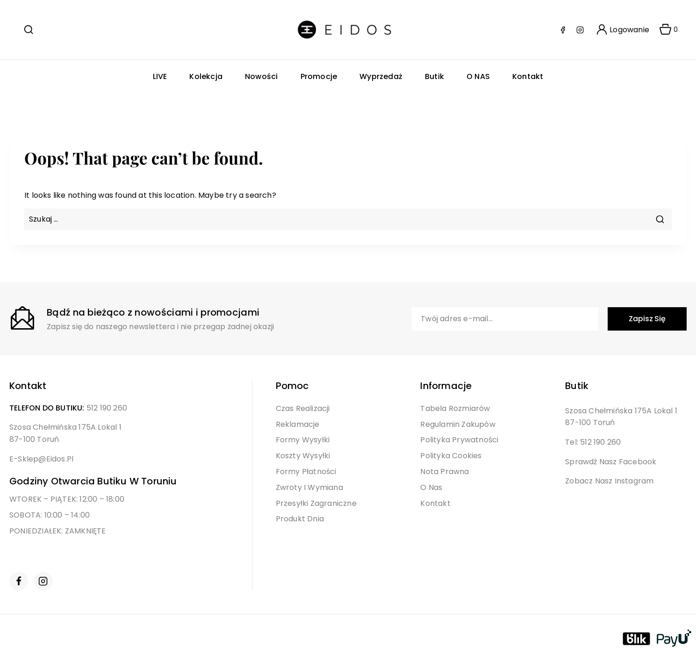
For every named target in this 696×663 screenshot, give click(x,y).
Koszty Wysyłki (303, 455)
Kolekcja (205, 76)
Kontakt (527, 76)
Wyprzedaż (380, 76)
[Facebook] (562, 29)
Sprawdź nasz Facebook (610, 461)
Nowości (261, 76)
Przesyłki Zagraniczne (316, 503)
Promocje (319, 76)
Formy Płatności (306, 471)
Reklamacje (298, 424)
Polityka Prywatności (459, 439)
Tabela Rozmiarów (455, 408)
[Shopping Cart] (666, 30)
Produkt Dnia (300, 518)
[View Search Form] (28, 29)
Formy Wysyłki (303, 439)
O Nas (431, 487)
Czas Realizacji (303, 408)
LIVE (160, 76)
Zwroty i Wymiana (309, 487)
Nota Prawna (444, 471)
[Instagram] (580, 29)
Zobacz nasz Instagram (609, 481)
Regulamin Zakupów (457, 424)
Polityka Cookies (450, 455)
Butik (434, 76)
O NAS (478, 76)
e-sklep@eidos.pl (41, 459)
